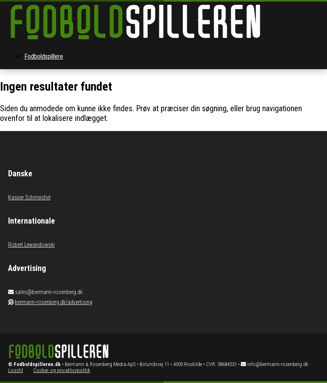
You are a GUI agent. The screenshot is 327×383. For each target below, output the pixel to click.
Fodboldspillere (43, 56)
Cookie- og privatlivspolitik (61, 370)
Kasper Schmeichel (29, 197)
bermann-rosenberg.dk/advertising (53, 302)
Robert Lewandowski (31, 244)
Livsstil (15, 370)
